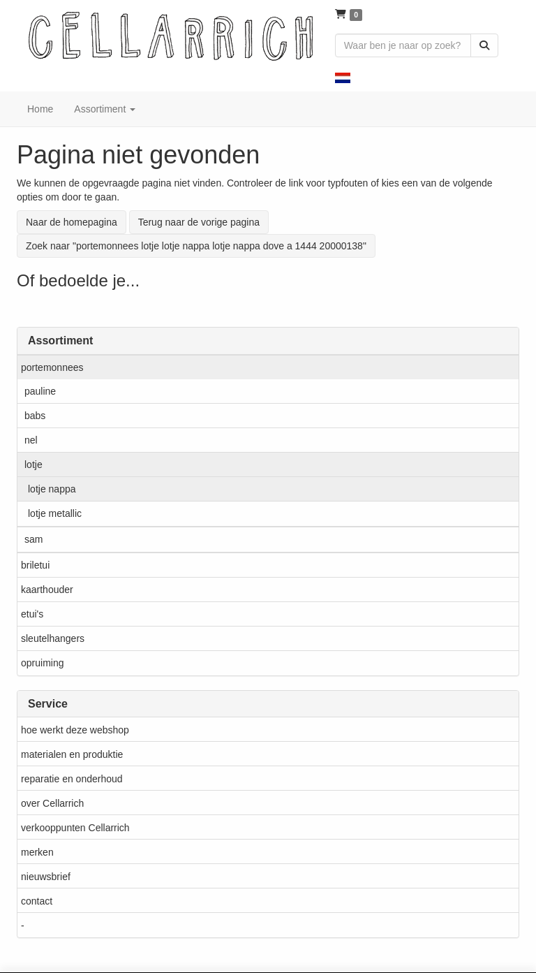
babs (34, 415)
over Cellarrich (52, 803)
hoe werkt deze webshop (75, 730)
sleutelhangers (52, 638)
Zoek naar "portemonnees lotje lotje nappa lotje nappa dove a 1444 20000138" (196, 245)
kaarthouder (47, 589)
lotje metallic (55, 513)
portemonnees (52, 367)
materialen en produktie (72, 754)
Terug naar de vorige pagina (199, 222)
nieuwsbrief (45, 876)
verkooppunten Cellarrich (75, 827)
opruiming (42, 662)
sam (33, 539)
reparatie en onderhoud (72, 778)
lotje (33, 464)
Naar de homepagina (71, 222)
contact (36, 901)
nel (31, 440)
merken (37, 852)
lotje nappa (52, 489)
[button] (343, 77)
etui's (32, 614)
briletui (35, 565)
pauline (40, 391)
